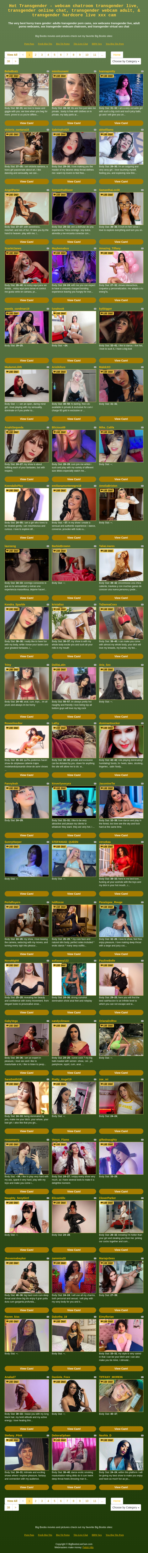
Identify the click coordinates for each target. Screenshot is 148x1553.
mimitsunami (60, 71)
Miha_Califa (106, 427)
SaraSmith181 (14, 1079)
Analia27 (10, 1377)
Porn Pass (29, 43)
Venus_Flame (60, 1139)
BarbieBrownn (61, 546)
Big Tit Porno (63, 43)
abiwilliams (106, 129)
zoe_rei (103, 1079)
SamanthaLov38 (109, 190)
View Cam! (27, 123)
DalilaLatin (59, 664)
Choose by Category (125, 61)
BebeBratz (11, 71)
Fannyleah (11, 783)
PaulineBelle (107, 960)
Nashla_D (105, 1435)
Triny (8, 664)
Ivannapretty (107, 71)
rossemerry (12, 1139)
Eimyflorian (106, 1316)
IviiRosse (58, 902)
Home (116, 54)
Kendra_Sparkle (15, 604)
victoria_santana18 (17, 129)
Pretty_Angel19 (61, 1079)
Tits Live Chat (80, 43)
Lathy (55, 723)
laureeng (10, 546)
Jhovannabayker (15, 1258)
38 (8, 61)
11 (94, 54)
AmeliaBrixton (108, 485)
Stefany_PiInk (13, 1435)
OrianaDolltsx (108, 1020)
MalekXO (104, 367)
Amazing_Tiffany (110, 248)
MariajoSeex (107, 1258)
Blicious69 (58, 427)
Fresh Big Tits (45, 43)
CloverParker (107, 1198)
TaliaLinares (107, 546)
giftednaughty (108, 1139)
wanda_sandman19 (17, 308)
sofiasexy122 (60, 960)
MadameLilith (13, 367)
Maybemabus (60, 248)
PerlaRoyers (12, 902)
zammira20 (59, 1258)
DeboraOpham (61, 1435)
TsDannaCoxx (108, 604)
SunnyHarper (13, 841)
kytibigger (105, 308)
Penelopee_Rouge (110, 902)
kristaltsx (58, 604)
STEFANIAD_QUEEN (65, 841)
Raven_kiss (12, 1316)
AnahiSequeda (14, 427)
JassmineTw (107, 783)
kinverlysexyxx (61, 783)
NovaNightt (12, 960)
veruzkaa (105, 841)
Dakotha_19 (59, 1316)
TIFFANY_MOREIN (111, 1377)
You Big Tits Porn (115, 43)
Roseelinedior (14, 723)
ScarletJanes (13, 248)
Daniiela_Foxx (61, 1377)
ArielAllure (59, 367)
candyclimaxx (61, 1020)
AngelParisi (12, 190)
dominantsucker (109, 723)
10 (86, 54)
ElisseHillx (58, 1198)
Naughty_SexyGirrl (17, 1198)
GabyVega (11, 1020)
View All (12, 54)
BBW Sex (97, 43)
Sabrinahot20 (60, 129)
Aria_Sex (105, 664)
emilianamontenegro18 (66, 485)
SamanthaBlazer (62, 190)
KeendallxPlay (14, 485)
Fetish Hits (88, 1547)
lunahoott (58, 308)
